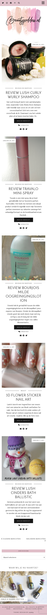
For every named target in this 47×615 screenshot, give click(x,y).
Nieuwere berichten (36, 540)
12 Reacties (23, 125)
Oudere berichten (11, 539)
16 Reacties (23, 224)
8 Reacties (23, 331)
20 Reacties (23, 425)
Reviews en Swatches (23, 88)
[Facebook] (11, 3)
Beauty (23, 390)
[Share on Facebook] (23, 129)
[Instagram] (7, 3)
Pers (8, 609)
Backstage (18, 609)
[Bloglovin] (15, 3)
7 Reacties (23, 525)
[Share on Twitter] (26, 129)
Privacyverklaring (33, 609)
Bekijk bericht (23, 121)
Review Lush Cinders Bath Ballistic (23, 493)
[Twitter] (3, 3)
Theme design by (24, 612)
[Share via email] (20, 129)
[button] (44, 3)
